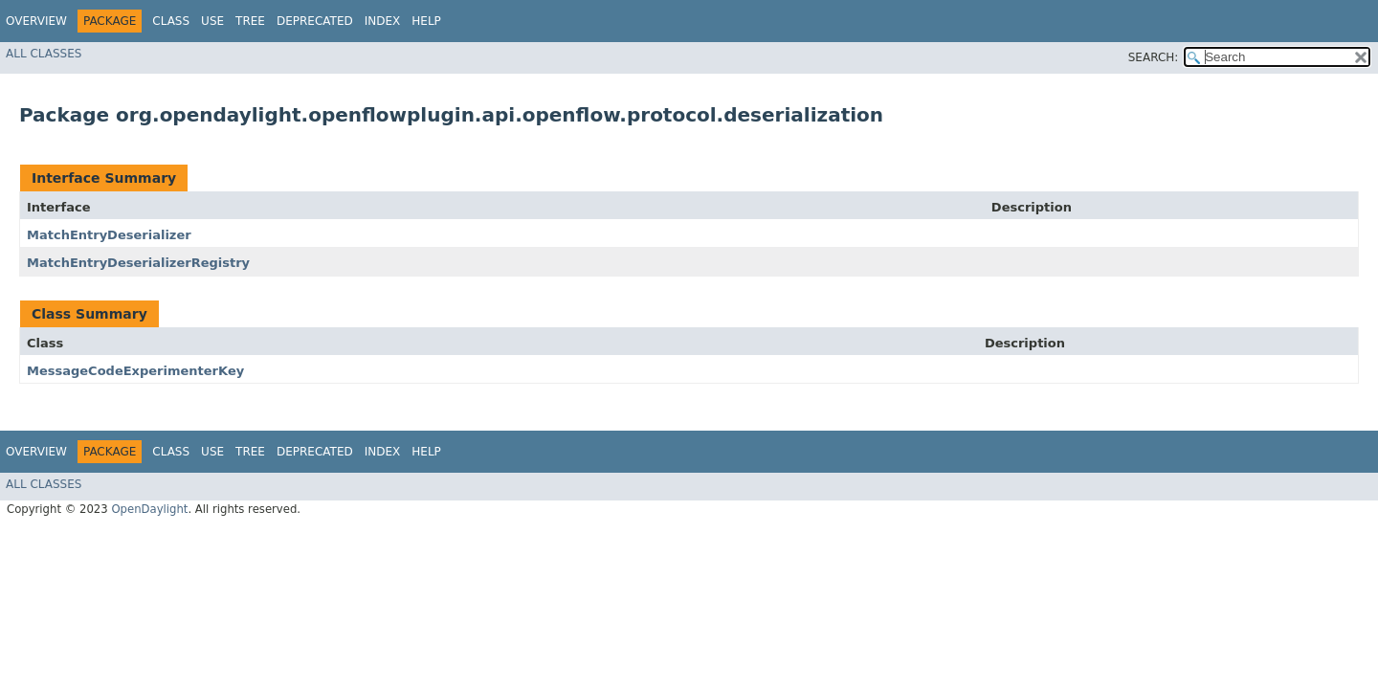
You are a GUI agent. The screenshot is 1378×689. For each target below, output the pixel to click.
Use (212, 21)
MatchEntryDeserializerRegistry (138, 263)
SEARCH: (1153, 57)
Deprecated (315, 21)
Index (383, 21)
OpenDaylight (149, 509)
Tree (250, 21)
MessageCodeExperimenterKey (135, 371)
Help (426, 21)
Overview (36, 21)
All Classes (43, 53)
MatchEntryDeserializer (109, 235)
